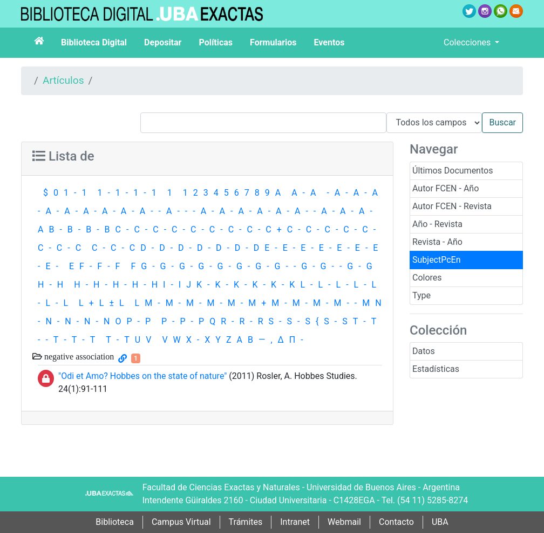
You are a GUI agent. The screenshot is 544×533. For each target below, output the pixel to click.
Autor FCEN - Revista (452, 206)
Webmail (344, 522)
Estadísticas (435, 369)
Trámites (246, 522)
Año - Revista (437, 224)
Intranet (295, 522)
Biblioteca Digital (94, 42)
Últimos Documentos (452, 170)
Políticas (216, 42)
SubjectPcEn (436, 260)
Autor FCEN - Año (445, 188)
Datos (423, 351)
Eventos (329, 42)
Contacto (396, 522)
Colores (427, 277)
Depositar (162, 42)
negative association (78, 356)
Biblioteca (115, 522)
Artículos (63, 80)
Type (421, 295)
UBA (440, 522)
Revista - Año (437, 242)
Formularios (273, 42)
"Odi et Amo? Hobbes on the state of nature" (142, 376)
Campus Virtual (181, 522)
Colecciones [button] (468, 42)
